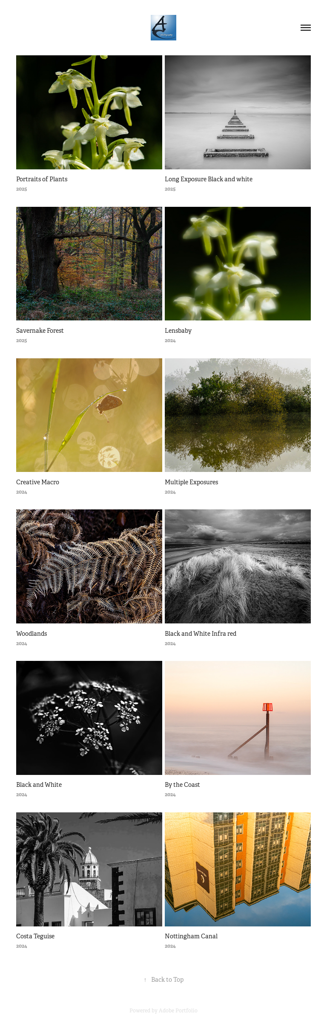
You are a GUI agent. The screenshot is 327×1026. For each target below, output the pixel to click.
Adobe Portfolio (178, 1010)
